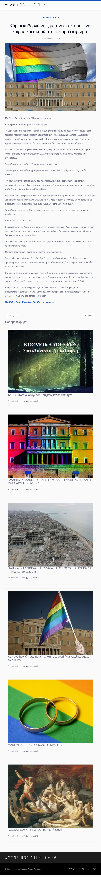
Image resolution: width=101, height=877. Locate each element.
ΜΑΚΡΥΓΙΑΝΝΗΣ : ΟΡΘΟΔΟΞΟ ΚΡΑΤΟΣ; (35, 747)
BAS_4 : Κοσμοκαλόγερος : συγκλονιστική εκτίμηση (40, 397)
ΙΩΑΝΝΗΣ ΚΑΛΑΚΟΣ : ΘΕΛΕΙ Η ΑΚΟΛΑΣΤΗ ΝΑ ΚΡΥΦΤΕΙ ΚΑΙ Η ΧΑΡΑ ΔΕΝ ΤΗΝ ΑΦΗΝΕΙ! (49, 483)
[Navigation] (6, 5)
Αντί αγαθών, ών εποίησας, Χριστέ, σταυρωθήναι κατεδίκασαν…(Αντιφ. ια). (48, 660)
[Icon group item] (45, 859)
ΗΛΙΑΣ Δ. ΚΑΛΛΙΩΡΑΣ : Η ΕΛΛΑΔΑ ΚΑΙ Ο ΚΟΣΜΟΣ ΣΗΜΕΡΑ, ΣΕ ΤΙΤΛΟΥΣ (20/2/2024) (50, 572)
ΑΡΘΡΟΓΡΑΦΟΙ (50, 18)
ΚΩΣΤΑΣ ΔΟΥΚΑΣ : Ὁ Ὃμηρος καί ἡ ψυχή (35, 832)
